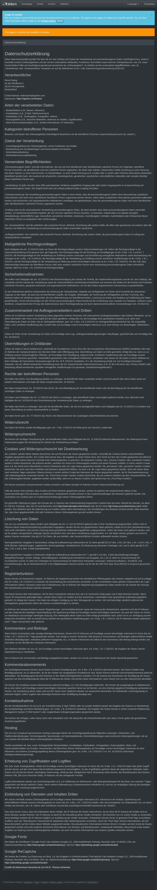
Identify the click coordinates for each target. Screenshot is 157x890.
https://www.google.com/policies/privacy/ (46, 845)
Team (36, 882)
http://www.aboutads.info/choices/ (74, 506)
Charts (40, 4)
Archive (51, 4)
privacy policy (48, 21)
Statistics (64, 4)
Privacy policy (56, 882)
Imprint (44, 882)
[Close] (151, 14)
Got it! (60, 21)
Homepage (26, 4)
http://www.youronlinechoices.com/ (124, 506)
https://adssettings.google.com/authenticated (96, 845)
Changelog (149, 4)
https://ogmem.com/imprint (29, 98)
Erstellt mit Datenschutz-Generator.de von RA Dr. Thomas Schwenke (37, 867)
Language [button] (133, 4)
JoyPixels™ (93, 882)
